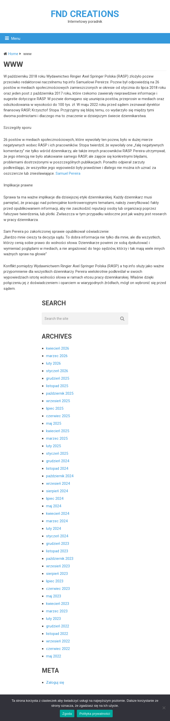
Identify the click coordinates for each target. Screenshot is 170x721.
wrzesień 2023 (58, 566)
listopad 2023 (57, 551)
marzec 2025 (57, 438)
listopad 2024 (57, 468)
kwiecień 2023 (57, 603)
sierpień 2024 (57, 491)
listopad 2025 (57, 386)
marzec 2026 (57, 356)
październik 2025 (59, 393)
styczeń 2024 (57, 536)
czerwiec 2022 (58, 648)
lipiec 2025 (54, 408)
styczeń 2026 (57, 371)
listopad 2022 (57, 633)
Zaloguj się (55, 682)
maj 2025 (53, 423)
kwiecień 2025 (57, 431)
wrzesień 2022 (58, 641)
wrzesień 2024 (58, 483)
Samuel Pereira (68, 173)
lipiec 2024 (54, 498)
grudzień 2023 (57, 543)
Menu (15, 38)
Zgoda (67, 713)
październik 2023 (59, 558)
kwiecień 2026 (57, 348)
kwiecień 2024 (57, 513)
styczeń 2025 (57, 453)
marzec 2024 (57, 521)
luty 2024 (53, 528)
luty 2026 (53, 363)
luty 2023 (53, 618)
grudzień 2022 (57, 626)
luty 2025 (53, 446)
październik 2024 (59, 476)
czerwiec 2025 (58, 416)
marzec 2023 (57, 611)
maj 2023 (53, 596)
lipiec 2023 (54, 581)
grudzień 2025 (57, 378)
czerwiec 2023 (58, 588)
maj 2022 (53, 656)
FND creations (85, 14)
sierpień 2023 (57, 573)
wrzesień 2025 (58, 401)
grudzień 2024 (57, 461)
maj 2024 (53, 506)
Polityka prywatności (94, 713)
